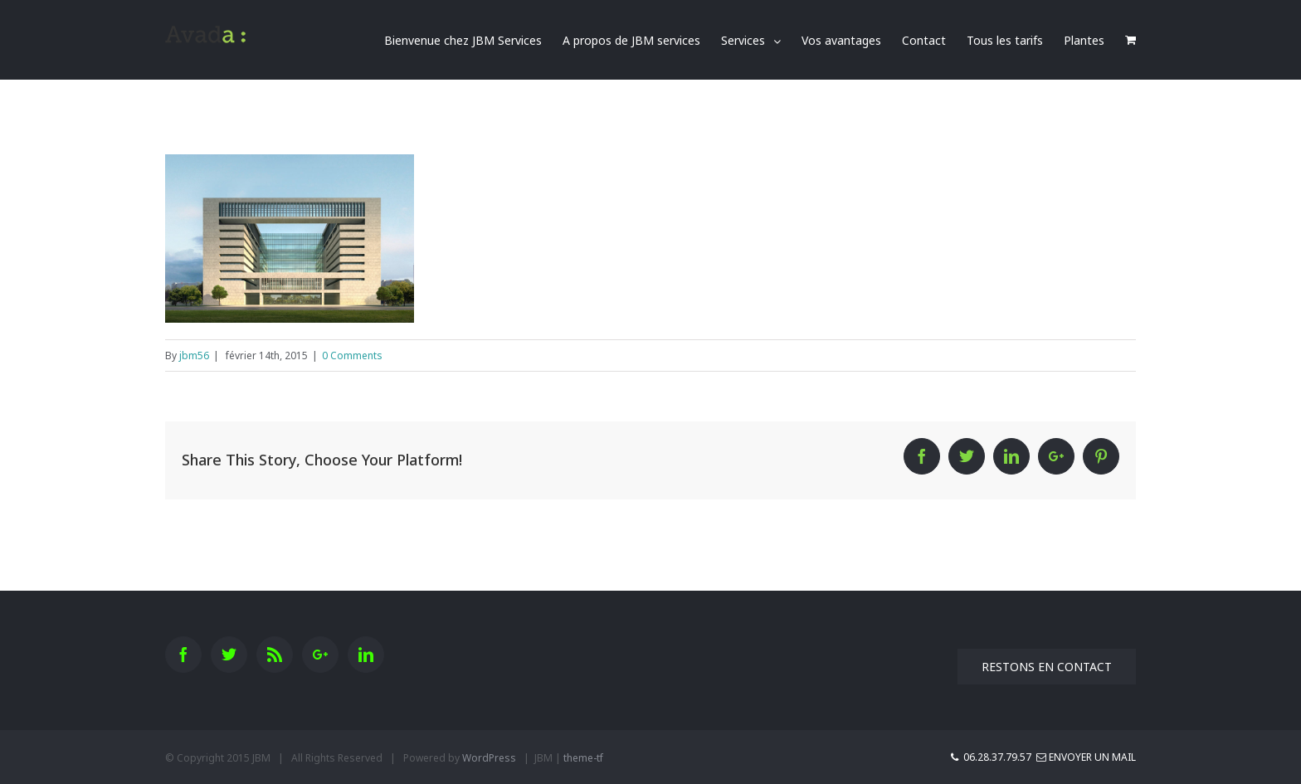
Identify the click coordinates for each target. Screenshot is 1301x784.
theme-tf (583, 758)
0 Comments (352, 355)
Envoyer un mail (1086, 757)
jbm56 (194, 355)
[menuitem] (473, 40)
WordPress (489, 758)
